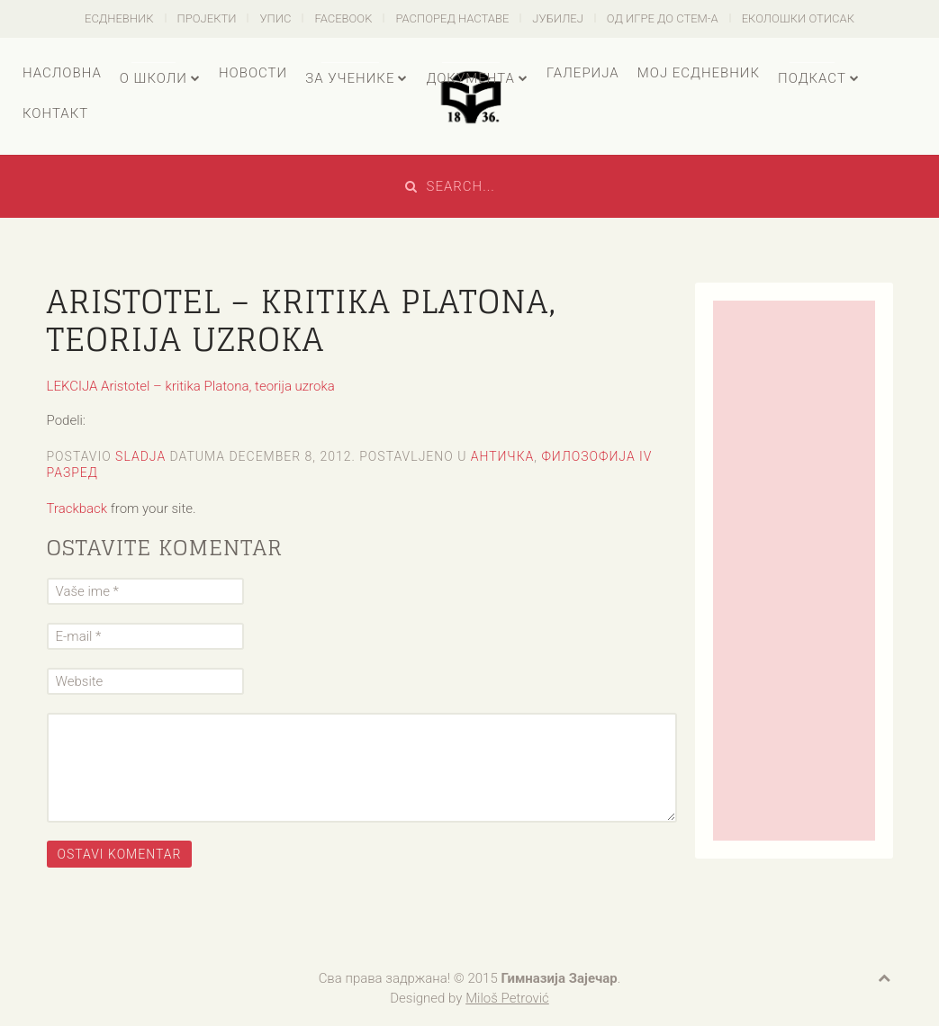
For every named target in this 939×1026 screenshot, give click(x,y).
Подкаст (812, 78)
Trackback (77, 508)
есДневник (119, 18)
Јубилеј (557, 18)
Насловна (62, 73)
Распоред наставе (452, 18)
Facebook (343, 18)
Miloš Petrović (507, 998)
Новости (253, 73)
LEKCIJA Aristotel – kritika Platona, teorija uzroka (191, 386)
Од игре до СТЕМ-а (662, 18)
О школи (153, 78)
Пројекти (207, 18)
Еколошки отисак (798, 18)
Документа (470, 78)
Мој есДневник (698, 73)
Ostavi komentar (120, 854)
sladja (140, 456)
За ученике (349, 78)
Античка (503, 456)
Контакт (55, 113)
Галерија (582, 73)
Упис (275, 18)
